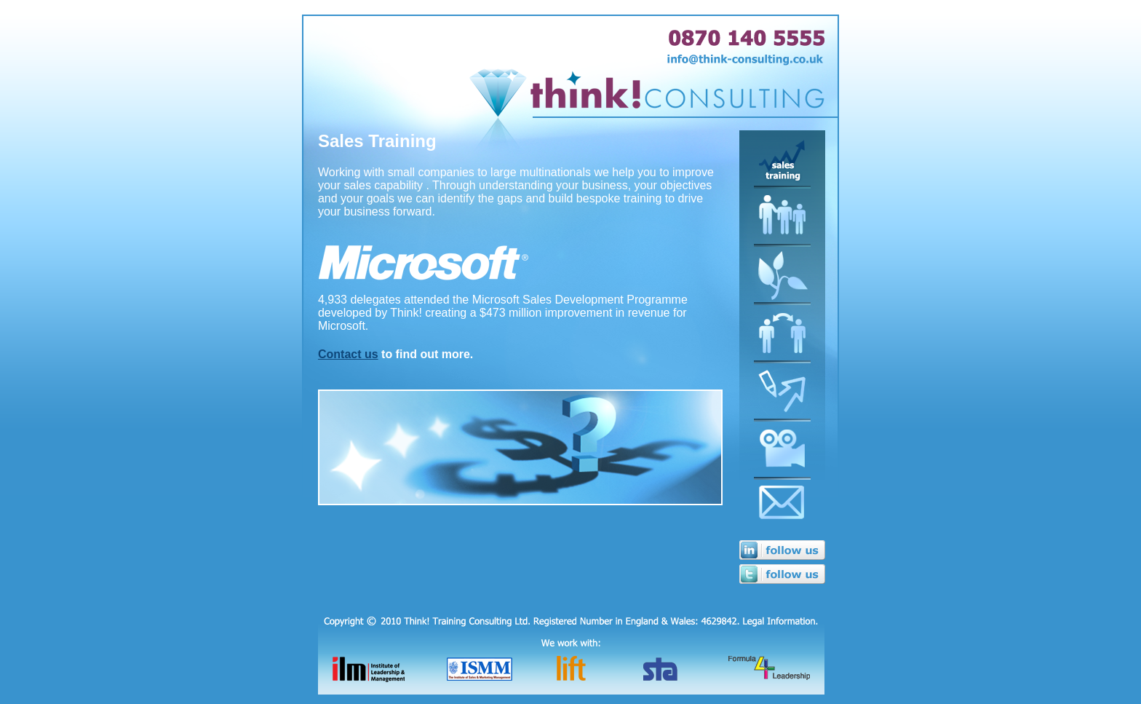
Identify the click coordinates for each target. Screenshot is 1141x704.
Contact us (348, 354)
